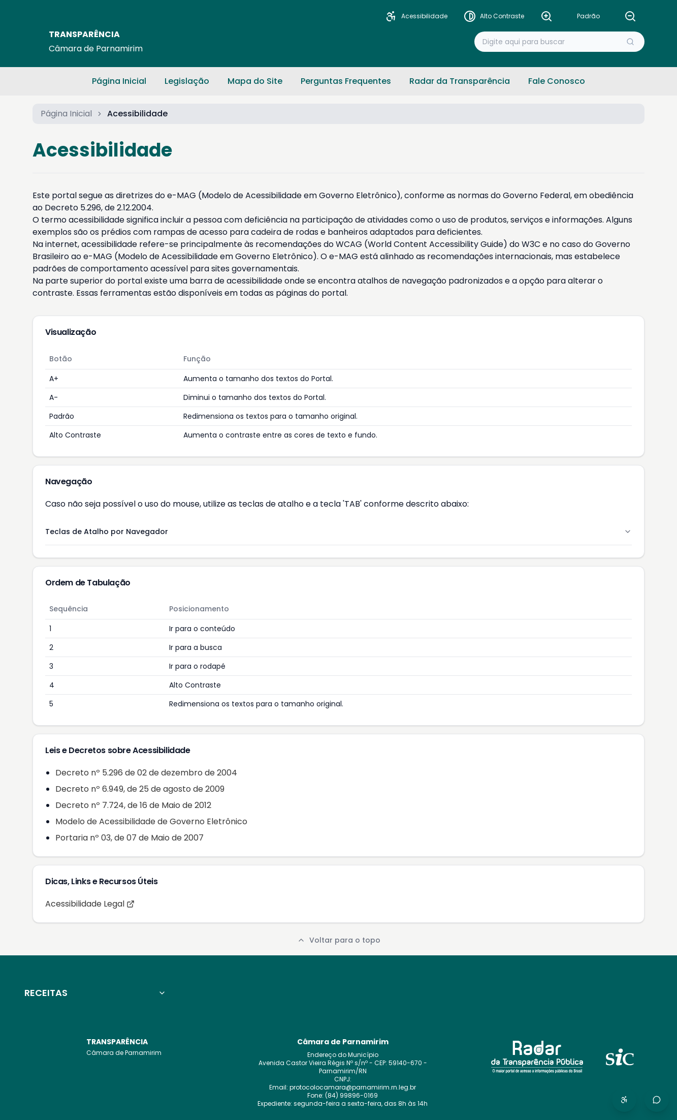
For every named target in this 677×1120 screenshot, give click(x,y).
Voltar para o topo (338, 940)
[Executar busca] (630, 42)
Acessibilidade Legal (90, 904)
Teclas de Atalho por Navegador (338, 531)
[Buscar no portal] (551, 42)
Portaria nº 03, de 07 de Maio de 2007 (129, 838)
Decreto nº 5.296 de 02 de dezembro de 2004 (146, 773)
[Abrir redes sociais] (656, 1099)
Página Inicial (66, 113)
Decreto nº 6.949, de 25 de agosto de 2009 (139, 789)
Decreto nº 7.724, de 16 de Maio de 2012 (133, 805)
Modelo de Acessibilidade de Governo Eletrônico (151, 821)
